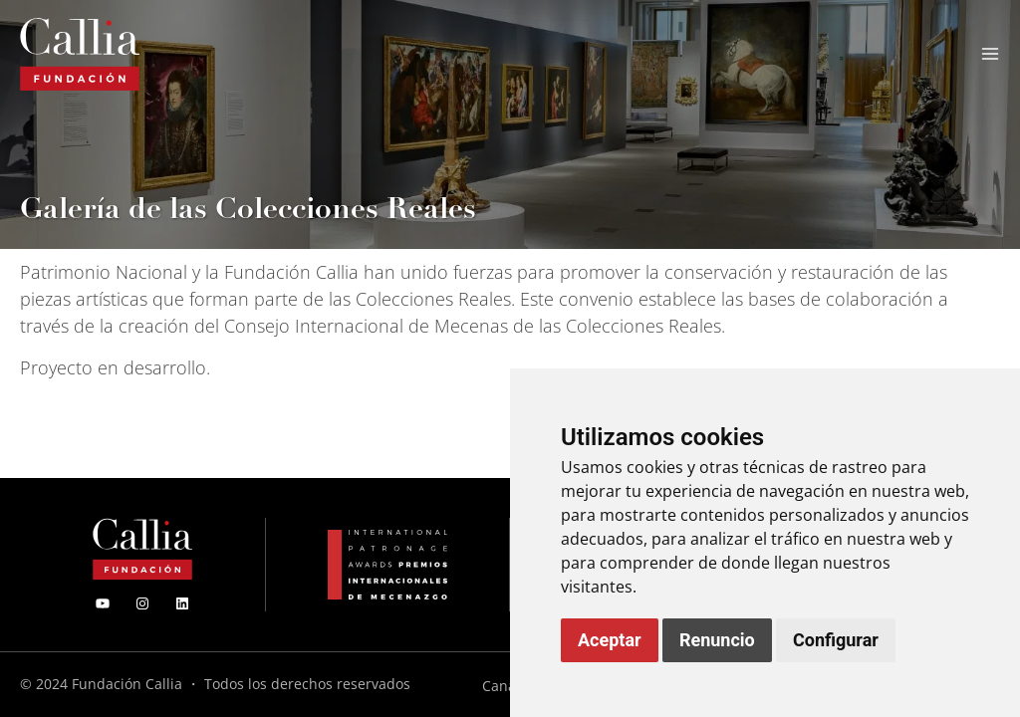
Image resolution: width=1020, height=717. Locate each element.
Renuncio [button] (717, 639)
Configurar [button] (836, 639)
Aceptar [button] (609, 639)
